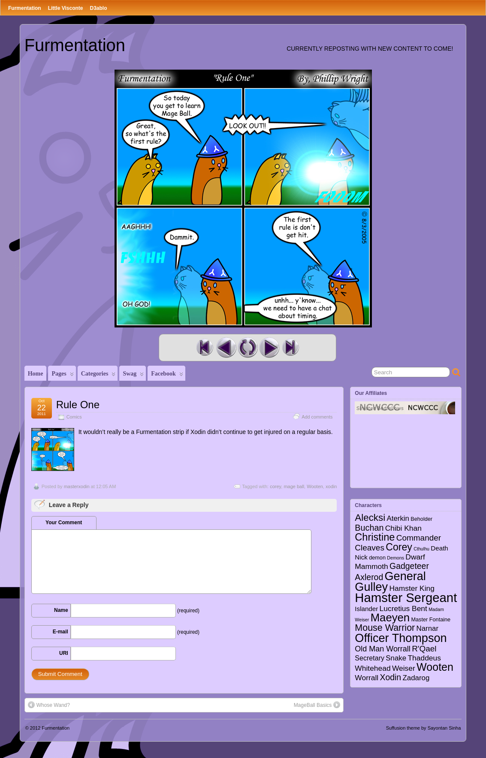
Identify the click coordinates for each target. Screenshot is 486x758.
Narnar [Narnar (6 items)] (428, 628)
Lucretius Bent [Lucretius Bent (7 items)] (403, 608)
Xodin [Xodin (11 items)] (390, 677)
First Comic (204, 347)
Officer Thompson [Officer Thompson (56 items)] (401, 638)
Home (35, 373)
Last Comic (290, 347)
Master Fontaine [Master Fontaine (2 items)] (431, 620)
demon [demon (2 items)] (377, 558)
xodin (331, 486)
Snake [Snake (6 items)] (396, 658)
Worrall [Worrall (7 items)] (366, 677)
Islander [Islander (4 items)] (366, 608)
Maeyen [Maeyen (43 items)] (390, 617)
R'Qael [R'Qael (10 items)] (424, 648)
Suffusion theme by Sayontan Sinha (423, 727)
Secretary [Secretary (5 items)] (369, 658)
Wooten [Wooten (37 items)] (435, 667)
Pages (62, 375)
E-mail (60, 632)
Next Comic (269, 347)
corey (275, 486)
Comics (74, 416)
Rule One (78, 404)
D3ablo (98, 8)
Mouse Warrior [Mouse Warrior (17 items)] (385, 628)
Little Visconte (65, 8)
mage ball (294, 486)
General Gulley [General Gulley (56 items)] (390, 581)
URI (63, 653)
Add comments (317, 416)
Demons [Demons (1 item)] (395, 557)
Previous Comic (226, 347)
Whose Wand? (49, 704)
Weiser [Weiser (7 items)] (403, 668)
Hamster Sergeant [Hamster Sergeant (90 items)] (406, 597)
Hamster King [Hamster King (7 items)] (411, 588)
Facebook (167, 375)
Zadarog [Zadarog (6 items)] (416, 678)
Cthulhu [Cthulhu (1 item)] (421, 548)
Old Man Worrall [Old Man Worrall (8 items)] (382, 649)
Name (61, 610)
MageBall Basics (317, 704)
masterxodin (77, 486)
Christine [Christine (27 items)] (375, 537)
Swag (133, 375)
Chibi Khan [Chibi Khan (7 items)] (403, 528)
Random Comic (247, 347)
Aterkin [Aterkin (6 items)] (398, 518)
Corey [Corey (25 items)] (399, 547)
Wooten (315, 486)
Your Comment (63, 523)
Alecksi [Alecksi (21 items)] (370, 517)
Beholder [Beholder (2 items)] (421, 519)
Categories (98, 375)
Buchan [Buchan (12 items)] (369, 527)
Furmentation (24, 8)
